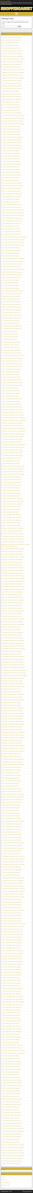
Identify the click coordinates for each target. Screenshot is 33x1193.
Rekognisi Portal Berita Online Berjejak (12, 956)
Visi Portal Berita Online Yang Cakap (11, 1120)
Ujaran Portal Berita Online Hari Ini (11, 1088)
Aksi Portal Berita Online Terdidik (10, 42)
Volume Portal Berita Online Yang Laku (12, 1123)
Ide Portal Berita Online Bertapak (10, 285)
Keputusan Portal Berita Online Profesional (13, 436)
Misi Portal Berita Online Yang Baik (11, 772)
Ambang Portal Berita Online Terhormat (12, 51)
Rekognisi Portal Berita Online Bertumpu (12, 964)
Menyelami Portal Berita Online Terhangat (12, 748)
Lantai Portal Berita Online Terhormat (11, 514)
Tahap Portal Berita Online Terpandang (12, 1031)
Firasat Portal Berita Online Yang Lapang (12, 261)
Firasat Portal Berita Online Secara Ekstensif (13, 258)
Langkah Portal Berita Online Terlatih (11, 509)
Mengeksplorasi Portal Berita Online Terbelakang (14, 670)
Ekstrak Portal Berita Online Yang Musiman (13, 210)
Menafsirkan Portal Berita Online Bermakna (13, 575)
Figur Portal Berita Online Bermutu (11, 253)
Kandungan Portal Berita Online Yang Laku (13, 412)
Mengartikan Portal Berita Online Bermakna (13, 646)
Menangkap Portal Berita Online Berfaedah (13, 581)
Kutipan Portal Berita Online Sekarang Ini (12, 498)
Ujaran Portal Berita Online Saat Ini (11, 1096)
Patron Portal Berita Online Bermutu (11, 872)
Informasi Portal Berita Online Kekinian (12, 315)
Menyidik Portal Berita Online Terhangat (12, 762)
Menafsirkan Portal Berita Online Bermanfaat (13, 578)
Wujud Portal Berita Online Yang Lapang (12, 1158)
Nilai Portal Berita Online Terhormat (11, 813)
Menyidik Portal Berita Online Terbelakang (12, 759)
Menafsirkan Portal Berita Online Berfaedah (13, 570)
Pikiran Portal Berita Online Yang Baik (11, 940)
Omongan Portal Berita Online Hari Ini (11, 832)
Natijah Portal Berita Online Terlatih (11, 807)
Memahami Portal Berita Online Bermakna (12, 539)
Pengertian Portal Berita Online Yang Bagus (13, 891)
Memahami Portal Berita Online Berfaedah (12, 536)
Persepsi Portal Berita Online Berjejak (11, 913)
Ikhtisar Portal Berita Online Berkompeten (12, 291)
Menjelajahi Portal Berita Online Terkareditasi (13, 737)
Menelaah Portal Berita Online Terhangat (12, 621)
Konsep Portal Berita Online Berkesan (11, 479)
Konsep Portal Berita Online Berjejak (11, 477)
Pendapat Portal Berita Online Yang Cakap (13, 886)
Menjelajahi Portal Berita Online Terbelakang (13, 732)
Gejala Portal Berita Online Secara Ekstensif (13, 269)
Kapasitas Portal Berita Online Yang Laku (12, 423)
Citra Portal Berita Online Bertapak (11, 156)
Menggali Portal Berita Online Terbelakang (12, 694)
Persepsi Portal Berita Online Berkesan (12, 915)
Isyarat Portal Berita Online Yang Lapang (12, 358)
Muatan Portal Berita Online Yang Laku (12, 789)
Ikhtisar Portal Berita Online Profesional (12, 293)
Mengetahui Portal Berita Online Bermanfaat (13, 686)
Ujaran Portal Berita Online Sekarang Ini (12, 1099)
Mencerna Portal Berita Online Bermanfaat (13, 600)
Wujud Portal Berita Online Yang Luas (11, 1163)
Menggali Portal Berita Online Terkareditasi (13, 699)
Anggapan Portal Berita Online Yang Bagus (13, 72)
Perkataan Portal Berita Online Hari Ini (11, 899)
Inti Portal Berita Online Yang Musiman (12, 326)
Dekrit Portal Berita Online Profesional (11, 196)
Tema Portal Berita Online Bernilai (10, 1074)
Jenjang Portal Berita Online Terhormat (12, 380)
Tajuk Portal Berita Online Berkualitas (11, 1037)
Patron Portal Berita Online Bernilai (11, 875)
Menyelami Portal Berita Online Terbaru (12, 740)
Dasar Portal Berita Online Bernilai (10, 180)
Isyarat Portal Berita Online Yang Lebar (12, 361)
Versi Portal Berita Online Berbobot (11, 1101)
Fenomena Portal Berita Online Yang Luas (12, 245)
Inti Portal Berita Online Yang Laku (10, 320)
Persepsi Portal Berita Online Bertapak (12, 918)
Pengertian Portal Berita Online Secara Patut (13, 888)
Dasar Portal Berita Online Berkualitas (11, 175)
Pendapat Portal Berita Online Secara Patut (13, 877)
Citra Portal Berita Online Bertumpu (11, 158)
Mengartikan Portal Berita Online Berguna (12, 643)
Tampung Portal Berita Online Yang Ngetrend (13, 1053)
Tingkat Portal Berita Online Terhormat (11, 1080)
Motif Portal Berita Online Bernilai (10, 786)
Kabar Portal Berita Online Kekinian (11, 390)
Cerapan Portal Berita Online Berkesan (12, 142)
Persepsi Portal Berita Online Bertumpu (12, 921)
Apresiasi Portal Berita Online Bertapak (12, 86)
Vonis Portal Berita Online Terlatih (10, 1142)
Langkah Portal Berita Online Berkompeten (13, 501)
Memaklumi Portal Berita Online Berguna (12, 551)
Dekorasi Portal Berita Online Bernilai (11, 191)
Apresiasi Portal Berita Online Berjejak (11, 80)
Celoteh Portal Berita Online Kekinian (11, 129)
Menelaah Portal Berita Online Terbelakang (13, 619)
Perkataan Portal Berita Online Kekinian (12, 902)
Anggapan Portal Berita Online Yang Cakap (13, 78)
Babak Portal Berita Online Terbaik (10, 91)
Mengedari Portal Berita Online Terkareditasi (13, 662)
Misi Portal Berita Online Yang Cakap (11, 775)
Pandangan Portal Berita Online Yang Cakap (13, 864)
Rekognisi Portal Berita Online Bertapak (12, 961)
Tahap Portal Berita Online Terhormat (11, 1026)
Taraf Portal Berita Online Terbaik (10, 1055)
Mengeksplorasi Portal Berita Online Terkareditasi (14, 675)
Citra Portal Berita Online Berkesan (11, 153)
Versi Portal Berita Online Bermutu (10, 1107)
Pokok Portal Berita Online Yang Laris (11, 948)
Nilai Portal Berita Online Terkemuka (11, 815)
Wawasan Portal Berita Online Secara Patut (13, 1145)
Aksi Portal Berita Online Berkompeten (12, 37)
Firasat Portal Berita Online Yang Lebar (12, 264)
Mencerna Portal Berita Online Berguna (12, 594)
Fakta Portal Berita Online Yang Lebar (11, 220)
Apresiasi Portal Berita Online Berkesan (12, 83)
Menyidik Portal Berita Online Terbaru (11, 753)
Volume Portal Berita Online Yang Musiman (13, 1128)
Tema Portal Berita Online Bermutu (11, 1072)
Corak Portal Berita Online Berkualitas (11, 164)
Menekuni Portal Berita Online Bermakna (12, 608)
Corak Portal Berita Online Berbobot (11, 161)
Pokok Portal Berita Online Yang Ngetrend (12, 953)
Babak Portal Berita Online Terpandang (12, 99)
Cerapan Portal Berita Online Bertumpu (12, 148)
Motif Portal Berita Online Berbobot (11, 778)
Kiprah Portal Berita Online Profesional (12, 458)
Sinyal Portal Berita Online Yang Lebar (11, 1007)
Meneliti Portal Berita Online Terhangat (12, 635)
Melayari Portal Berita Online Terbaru (11, 522)
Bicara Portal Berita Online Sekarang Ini (12, 113)
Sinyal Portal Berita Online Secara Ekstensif (13, 1002)
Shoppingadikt (5, 1)
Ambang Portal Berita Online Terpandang (12, 56)
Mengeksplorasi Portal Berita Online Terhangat (14, 673)
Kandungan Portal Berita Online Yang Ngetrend (14, 420)
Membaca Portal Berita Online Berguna (12, 562)
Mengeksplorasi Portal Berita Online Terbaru (13, 664)
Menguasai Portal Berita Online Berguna (12, 718)
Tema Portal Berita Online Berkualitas (11, 1069)
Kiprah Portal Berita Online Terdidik (11, 460)
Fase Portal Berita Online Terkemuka (11, 231)
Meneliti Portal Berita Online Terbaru (11, 627)
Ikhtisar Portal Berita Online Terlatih (11, 299)
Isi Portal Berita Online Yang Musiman (11, 350)
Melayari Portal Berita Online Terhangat (12, 531)
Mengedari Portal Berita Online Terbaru (12, 651)
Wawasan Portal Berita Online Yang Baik (12, 1150)
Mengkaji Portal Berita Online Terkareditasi (13, 713)
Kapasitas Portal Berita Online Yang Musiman (13, 428)
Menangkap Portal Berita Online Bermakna (13, 586)
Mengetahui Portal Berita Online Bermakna (13, 683)
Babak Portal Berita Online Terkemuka (11, 96)
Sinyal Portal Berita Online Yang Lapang (12, 1004)
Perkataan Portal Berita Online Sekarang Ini (13, 910)
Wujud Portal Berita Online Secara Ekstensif (13, 1155)
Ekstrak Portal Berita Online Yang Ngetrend (13, 212)
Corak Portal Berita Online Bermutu (11, 166)
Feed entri (4, 1180)
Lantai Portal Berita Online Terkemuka (11, 517)
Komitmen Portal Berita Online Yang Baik (12, 471)
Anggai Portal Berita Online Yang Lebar (12, 64)
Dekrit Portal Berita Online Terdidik (10, 199)
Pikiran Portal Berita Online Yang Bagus (12, 937)
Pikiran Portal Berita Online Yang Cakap (12, 942)
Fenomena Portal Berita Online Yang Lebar (13, 242)
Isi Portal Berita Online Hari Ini (9, 331)
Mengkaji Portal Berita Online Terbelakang (12, 708)
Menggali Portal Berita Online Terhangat (12, 697)
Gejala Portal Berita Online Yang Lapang (12, 272)
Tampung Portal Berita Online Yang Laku (12, 1045)
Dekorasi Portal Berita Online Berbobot (12, 183)
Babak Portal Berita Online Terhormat (11, 94)
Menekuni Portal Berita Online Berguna (12, 605)
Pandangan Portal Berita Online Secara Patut (13, 856)
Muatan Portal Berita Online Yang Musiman (13, 794)
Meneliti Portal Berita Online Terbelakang (12, 632)
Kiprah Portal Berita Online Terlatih (11, 463)
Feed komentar (6, 1182)
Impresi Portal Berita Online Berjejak (11, 301)
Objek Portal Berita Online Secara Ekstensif (13, 821)
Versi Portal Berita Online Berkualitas (11, 1104)
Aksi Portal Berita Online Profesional (11, 40)
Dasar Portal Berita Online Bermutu (11, 177)
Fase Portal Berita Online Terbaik (10, 226)
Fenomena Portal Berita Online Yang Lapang (13, 239)
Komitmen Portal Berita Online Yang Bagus (13, 469)
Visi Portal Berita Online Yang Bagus (11, 1115)
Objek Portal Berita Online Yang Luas (11, 829)
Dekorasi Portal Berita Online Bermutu (11, 188)
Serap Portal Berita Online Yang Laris (11, 993)
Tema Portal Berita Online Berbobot (11, 1066)
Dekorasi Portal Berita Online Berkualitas (12, 185)
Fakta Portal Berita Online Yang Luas (11, 223)
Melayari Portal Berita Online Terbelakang (12, 528)
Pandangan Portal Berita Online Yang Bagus (13, 859)
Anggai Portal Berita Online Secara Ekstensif (13, 59)
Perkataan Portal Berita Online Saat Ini (12, 907)
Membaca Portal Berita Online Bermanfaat (12, 567)
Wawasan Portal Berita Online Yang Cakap (13, 1153)
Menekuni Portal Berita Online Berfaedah (12, 602)
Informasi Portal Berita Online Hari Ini (11, 312)
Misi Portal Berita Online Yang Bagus (11, 770)
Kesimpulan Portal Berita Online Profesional (13, 447)
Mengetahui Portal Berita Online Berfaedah (13, 678)
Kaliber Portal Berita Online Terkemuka (12, 407)
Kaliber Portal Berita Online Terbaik (11, 401)
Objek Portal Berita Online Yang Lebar (11, 826)
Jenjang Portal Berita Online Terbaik (11, 377)
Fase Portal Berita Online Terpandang (11, 234)
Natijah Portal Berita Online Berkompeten (12, 799)
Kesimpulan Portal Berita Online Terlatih (12, 452)
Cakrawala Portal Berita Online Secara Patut (13, 115)
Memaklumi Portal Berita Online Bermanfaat (13, 557)
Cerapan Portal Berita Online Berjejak (11, 140)
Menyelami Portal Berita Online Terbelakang (13, 745)
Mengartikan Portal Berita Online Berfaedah (13, 640)
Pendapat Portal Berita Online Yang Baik (12, 883)
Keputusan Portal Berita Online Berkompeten (13, 434)
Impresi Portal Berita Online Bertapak (11, 307)
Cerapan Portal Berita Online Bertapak (12, 145)
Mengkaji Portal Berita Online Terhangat (12, 710)
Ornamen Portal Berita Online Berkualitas (12, 848)
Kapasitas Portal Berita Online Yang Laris (12, 425)
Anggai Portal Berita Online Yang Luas (11, 67)
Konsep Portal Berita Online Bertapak (11, 482)
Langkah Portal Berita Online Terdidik (11, 506)
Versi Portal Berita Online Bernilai (10, 1109)
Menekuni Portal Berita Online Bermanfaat (12, 611)
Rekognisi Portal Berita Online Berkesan (12, 958)
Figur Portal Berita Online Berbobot (11, 247)
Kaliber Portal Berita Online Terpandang (12, 409)
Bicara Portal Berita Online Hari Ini (10, 102)
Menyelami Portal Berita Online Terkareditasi (13, 751)
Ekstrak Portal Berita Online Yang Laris (12, 207)
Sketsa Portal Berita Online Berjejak (11, 1012)
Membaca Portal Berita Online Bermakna (12, 565)
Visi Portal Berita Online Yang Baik (11, 1118)
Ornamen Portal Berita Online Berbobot (12, 845)
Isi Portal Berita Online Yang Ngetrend (11, 353)
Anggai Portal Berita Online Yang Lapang (12, 61)
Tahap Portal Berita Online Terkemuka (11, 1029)
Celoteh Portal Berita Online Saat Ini (11, 134)
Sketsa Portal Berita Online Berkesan (11, 1015)
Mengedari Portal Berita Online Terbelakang (13, 656)
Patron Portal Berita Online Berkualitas (12, 869)
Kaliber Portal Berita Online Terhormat (11, 404)
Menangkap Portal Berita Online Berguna (12, 584)
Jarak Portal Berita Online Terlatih (10, 374)
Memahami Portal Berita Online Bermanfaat (13, 541)
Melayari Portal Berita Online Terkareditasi (12, 533)
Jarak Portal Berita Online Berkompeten (12, 366)
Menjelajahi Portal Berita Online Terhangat (12, 735)
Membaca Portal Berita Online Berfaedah (12, 559)
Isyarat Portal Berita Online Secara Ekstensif (13, 355)
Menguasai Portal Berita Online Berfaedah (12, 716)
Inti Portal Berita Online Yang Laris (10, 323)
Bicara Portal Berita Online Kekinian (11, 104)
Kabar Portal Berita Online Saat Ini (11, 396)
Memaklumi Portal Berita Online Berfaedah (13, 548)
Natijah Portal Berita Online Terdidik (11, 805)
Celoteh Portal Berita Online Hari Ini (11, 126)
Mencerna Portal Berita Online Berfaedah (12, 592)
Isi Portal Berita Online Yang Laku (10, 344)
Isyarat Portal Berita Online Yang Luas (11, 363)
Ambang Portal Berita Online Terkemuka (12, 53)
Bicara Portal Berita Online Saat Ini (11, 110)
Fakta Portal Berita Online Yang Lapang (12, 218)
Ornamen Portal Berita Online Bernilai (11, 853)
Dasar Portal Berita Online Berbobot (11, 172)
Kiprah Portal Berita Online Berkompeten (12, 455)
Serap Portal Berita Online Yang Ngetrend (12, 999)
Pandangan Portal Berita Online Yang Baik (13, 861)
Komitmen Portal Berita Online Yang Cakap (13, 474)
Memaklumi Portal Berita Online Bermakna (13, 554)
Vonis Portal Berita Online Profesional (11, 1136)
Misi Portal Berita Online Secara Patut (11, 767)
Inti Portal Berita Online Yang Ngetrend (12, 328)
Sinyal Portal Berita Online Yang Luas (11, 1010)
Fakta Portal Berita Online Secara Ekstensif (13, 215)
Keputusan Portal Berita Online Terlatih (12, 442)
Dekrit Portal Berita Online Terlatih (10, 202)
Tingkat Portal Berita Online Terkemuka (12, 1082)
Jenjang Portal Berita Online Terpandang (12, 385)
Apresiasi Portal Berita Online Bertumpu (12, 88)
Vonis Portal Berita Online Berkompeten (12, 1134)
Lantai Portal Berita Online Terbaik (10, 512)
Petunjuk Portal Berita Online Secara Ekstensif (14, 923)
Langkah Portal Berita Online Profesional (12, 504)
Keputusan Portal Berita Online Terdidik (12, 439)
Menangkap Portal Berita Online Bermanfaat (13, 589)
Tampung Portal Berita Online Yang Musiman (13, 1050)
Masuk (3, 1177)
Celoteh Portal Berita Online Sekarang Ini (12, 137)
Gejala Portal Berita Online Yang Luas (11, 277)
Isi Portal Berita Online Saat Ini (10, 339)
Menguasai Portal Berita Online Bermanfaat (13, 724)
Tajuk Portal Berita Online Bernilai (10, 1042)
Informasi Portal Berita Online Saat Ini (11, 317)
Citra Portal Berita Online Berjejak (10, 150)
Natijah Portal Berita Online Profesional (12, 802)
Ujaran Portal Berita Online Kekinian (11, 1091)
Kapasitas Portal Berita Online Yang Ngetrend (13, 431)
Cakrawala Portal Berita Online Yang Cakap (13, 123)
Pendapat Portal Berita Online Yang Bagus (13, 880)
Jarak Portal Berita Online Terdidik (10, 371)
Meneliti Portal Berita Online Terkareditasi (12, 638)
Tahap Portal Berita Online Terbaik (10, 1023)
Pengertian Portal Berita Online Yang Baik (12, 894)
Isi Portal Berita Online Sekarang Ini (11, 342)
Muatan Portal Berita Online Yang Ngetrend (13, 797)
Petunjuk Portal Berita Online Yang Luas (12, 931)
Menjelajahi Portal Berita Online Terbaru (12, 726)
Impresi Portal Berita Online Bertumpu (11, 309)
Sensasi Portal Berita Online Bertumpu (12, 975)
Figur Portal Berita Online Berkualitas (11, 250)
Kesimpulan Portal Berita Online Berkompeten (13, 444)
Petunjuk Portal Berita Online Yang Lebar (12, 929)
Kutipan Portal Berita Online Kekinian (11, 490)
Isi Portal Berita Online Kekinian (10, 334)
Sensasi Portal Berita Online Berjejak (11, 967)
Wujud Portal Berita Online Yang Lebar (12, 1161)
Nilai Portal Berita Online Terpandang (11, 818)
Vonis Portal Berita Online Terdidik (10, 1139)
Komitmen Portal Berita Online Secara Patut (13, 466)
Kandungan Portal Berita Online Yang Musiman (14, 417)
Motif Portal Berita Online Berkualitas (11, 780)
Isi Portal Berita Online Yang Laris (10, 347)
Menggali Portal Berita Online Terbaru (11, 689)
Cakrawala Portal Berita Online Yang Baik (12, 121)
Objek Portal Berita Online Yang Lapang (12, 824)
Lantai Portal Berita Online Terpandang (12, 520)
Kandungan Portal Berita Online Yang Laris (13, 415)
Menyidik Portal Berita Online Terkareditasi (13, 764)
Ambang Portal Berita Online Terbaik (11, 48)
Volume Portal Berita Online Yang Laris (12, 1126)
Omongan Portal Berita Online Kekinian (12, 834)
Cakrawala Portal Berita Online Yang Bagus (13, 118)
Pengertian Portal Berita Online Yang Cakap (13, 896)
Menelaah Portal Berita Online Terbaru (11, 613)
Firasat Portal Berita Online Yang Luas (11, 266)
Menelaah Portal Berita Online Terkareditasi (13, 624)
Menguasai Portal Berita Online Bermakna (12, 721)
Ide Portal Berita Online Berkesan (10, 282)
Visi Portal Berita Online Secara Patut (11, 1112)
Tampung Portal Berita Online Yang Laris (12, 1047)
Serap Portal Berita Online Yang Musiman (12, 996)
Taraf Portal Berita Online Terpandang (11, 1064)
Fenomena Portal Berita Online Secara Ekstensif (14, 237)
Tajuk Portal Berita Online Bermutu (11, 1039)
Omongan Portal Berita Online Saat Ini (11, 840)
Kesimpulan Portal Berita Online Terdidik (12, 450)
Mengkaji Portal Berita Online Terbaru (11, 702)
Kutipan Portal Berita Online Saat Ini (11, 495)
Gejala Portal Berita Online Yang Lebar (12, 274)
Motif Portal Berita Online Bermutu (10, 783)
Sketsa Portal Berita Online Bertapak (11, 1018)
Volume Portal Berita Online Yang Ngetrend (13, 1131)
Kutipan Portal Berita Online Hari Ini (11, 487)
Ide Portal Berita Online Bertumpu (10, 288)
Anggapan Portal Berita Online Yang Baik (12, 75)
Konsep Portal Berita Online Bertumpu (11, 485)
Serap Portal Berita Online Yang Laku (11, 991)
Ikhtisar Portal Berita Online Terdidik (11, 296)
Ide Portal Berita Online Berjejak (10, 280)
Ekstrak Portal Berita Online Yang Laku (12, 204)
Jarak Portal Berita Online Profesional (11, 369)
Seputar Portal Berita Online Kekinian (11, 980)
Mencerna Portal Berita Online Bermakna (12, 597)
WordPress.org (6, 1185)
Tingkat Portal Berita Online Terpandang (12, 1085)
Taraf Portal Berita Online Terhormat (11, 1058)
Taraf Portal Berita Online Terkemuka (11, 1061)
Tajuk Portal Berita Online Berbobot (11, 1034)
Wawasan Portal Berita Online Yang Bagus (13, 1147)
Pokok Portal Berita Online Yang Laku (11, 945)
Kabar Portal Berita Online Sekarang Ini (12, 398)
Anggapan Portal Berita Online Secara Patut (13, 69)
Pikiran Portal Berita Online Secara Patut (12, 934)
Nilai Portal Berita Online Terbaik (10, 810)
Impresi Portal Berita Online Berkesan (11, 304)
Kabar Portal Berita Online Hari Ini (10, 388)
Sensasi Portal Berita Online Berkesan (11, 969)
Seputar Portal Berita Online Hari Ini (11, 977)
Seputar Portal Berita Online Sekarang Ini (12, 988)
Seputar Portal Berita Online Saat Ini (11, 985)
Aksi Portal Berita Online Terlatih (10, 45)
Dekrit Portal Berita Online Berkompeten (12, 193)
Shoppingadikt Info (27, 1191)
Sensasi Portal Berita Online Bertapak (11, 972)
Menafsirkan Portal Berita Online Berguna (12, 573)
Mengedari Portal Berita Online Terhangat (12, 659)
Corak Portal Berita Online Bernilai (10, 169)
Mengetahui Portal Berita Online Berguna (12, 681)
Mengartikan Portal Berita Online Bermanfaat (13, 648)
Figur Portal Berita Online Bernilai (10, 256)
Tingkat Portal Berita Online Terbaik (11, 1077)
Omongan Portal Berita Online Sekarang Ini (13, 842)
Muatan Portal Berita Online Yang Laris (12, 791)
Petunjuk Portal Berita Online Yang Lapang (13, 926)
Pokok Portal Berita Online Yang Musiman (12, 950)
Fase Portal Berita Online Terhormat (11, 229)
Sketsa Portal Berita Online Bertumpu (11, 1020)
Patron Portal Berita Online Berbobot (11, 867)
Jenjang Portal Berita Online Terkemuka (12, 382)
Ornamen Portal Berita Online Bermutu (12, 851)
